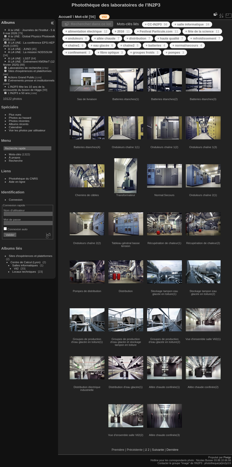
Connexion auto (16, 229)
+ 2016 (122, 31)
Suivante (158, 449)
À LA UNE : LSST (19, 58)
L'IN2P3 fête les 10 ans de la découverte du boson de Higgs (24, 88)
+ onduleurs (76, 38)
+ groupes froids (144, 52)
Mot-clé (81, 17)
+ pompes (175, 52)
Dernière (172, 449)
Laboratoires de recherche (24, 67)
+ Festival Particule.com (157, 31)
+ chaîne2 (129, 45)
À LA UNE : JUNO (20, 48)
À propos (14, 157)
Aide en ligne (17, 181)
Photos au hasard (20, 117)
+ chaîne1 (74, 45)
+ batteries (155, 45)
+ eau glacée (102, 45)
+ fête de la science (202, 31)
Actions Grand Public (21, 77)
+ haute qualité (170, 38)
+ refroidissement (205, 38)
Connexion (15, 199)
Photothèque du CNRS (23, 178)
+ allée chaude (106, 38)
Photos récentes (19, 120)
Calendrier (15, 127)
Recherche (16, 160)
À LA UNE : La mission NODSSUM (30, 52)
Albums (8, 22)
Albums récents (19, 124)
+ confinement (77, 52)
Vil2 (16, 268)
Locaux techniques (24, 271)
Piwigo (227, 457)
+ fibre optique (110, 52)
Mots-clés (15, 154)
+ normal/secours (187, 45)
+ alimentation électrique (86, 31)
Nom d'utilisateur (14, 210)
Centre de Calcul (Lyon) (26, 262)
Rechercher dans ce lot (91, 24)
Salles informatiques (25, 265)
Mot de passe (12, 219)
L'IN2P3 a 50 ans (19, 93)
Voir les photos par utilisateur (27, 130)
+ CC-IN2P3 (156, 24)
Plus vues (15, 114)
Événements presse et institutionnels (31, 80)
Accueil (65, 17)
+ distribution (138, 38)
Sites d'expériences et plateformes (29, 70)
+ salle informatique (191, 24)
